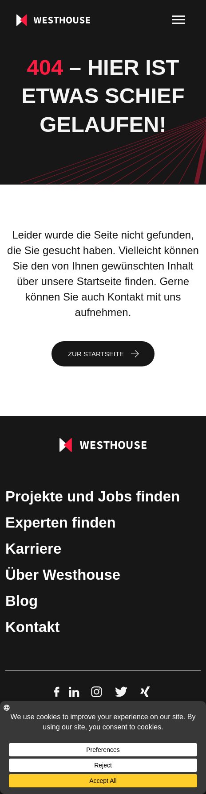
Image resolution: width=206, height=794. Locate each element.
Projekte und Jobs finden (92, 496)
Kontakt (32, 627)
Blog (21, 601)
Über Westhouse (62, 575)
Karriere (33, 548)
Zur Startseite (96, 354)
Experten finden (60, 522)
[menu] (178, 20)
